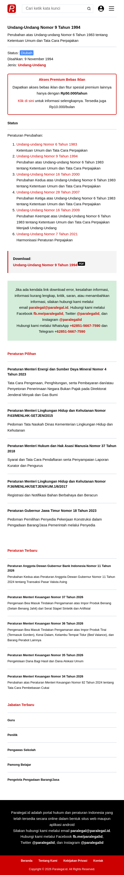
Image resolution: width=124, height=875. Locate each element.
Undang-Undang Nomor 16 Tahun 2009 (47, 210)
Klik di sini (26, 101)
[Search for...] (53, 8)
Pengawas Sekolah (21, 750)
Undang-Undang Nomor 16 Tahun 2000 (47, 174)
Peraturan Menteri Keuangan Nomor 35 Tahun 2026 (45, 655)
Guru (11, 720)
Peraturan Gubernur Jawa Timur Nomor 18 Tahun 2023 (52, 511)
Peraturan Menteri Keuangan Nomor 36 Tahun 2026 (45, 623)
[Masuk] (101, 9)
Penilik (12, 735)
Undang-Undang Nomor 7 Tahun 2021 (47, 234)
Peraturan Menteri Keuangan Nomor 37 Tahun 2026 (45, 597)
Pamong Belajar (19, 764)
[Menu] (111, 8)
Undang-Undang (32, 65)
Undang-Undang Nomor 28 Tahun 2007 (47, 192)
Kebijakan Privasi (75, 860)
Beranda (27, 860)
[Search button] (89, 8)
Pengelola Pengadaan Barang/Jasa (33, 779)
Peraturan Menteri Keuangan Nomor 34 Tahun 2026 (45, 676)
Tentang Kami (48, 860)
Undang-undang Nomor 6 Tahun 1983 (46, 144)
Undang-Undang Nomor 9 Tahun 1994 (47, 156)
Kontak (98, 860)
